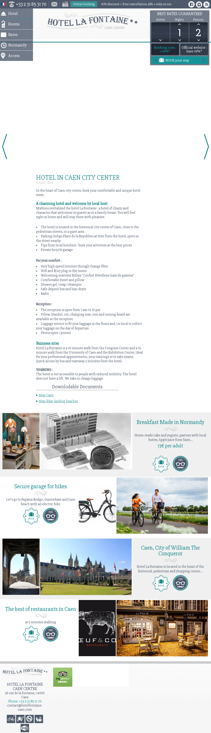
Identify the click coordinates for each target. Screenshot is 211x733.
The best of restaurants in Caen (40, 609)
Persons (198, 19)
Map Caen (46, 395)
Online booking (84, 4)
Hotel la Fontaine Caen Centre (25, 686)
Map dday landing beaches (58, 401)
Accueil (40, 182)
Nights (179, 19)
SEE (180, 460)
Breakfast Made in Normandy (170, 422)
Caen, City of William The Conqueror (170, 550)
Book (161, 466)
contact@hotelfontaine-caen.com (24, 707)
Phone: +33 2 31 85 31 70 (25, 701)
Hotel (50, 182)
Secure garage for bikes (40, 486)
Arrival (160, 19)
